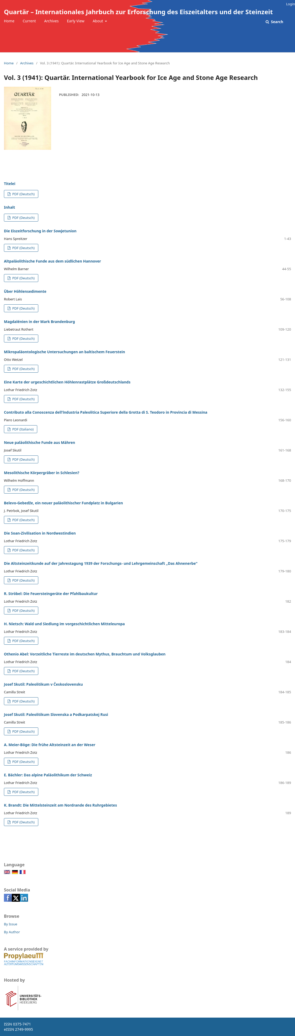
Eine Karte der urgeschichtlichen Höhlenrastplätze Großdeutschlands (67, 381)
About (98, 20)
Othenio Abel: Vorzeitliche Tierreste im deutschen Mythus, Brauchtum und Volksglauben (84, 654)
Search (276, 21)
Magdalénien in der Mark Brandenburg (39, 321)
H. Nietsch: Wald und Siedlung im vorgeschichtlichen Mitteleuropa (64, 623)
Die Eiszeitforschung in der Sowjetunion (40, 230)
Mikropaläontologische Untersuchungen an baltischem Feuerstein (64, 351)
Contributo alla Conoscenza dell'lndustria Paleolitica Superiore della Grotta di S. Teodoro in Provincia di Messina (105, 412)
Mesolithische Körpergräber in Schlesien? (41, 472)
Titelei (9, 183)
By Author (12, 932)
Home (9, 20)
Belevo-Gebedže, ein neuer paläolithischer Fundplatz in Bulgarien (63, 502)
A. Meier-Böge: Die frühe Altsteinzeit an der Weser (49, 744)
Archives (51, 20)
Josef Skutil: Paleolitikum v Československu (43, 684)
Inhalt (9, 207)
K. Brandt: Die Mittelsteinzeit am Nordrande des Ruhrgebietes (60, 805)
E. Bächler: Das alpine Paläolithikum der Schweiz (48, 774)
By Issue (10, 924)
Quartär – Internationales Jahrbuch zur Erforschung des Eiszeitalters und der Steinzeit (138, 11)
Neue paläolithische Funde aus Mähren (39, 442)
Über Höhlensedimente (25, 291)
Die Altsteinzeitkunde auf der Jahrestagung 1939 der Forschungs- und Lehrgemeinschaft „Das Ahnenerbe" (100, 563)
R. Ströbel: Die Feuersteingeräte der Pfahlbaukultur (51, 593)
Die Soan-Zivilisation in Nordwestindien (40, 533)
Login (290, 4)
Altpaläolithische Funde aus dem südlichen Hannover (52, 261)
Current (29, 20)
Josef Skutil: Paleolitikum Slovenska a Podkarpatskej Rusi (56, 714)
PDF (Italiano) (22, 429)
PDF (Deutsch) (23, 194)
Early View (75, 20)
